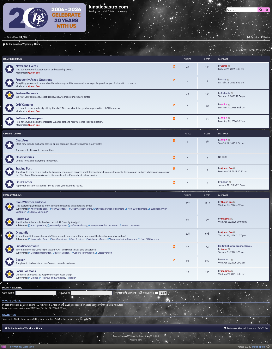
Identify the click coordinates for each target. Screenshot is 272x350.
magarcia (226, 218)
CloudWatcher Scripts (80, 208)
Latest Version (61, 252)
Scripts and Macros (95, 239)
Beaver (20, 260)
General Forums (12, 133)
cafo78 (87, 318)
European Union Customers (108, 208)
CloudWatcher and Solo (31, 202)
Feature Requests (27, 93)
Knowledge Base (37, 208)
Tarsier (71, 277)
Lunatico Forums (12, 59)
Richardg (225, 93)
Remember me (148, 292)
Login (5, 287)
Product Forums (12, 195)
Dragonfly (22, 232)
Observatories (25, 157)
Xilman (224, 181)
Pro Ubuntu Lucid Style (22, 346)
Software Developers (29, 118)
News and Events (27, 66)
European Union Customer (103, 225)
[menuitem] (23, 37)
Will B (224, 104)
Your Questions (58, 208)
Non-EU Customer (37, 211)
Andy (223, 79)
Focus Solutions (26, 271)
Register (17, 287)
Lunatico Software (27, 246)
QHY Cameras (24, 105)
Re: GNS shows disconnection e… (235, 245)
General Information (39, 252)
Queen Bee (34, 72)
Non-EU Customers (136, 208)
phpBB (126, 336)
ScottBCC (225, 259)
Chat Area (22, 140)
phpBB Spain (258, 346)
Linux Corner (24, 182)
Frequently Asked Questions (34, 80)
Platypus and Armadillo (52, 277)
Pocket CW (23, 219)
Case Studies (75, 239)
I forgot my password (125, 292)
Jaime (224, 65)
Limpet (33, 277)
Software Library (77, 225)
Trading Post (24, 168)
